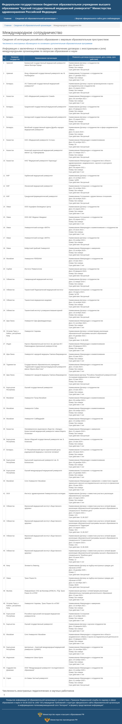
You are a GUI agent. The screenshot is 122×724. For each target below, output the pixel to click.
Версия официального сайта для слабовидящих (97, 18)
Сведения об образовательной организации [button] (36, 18)
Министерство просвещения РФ (63, 720)
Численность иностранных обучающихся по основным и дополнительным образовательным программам (47, 43)
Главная (7, 18)
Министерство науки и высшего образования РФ (63, 715)
